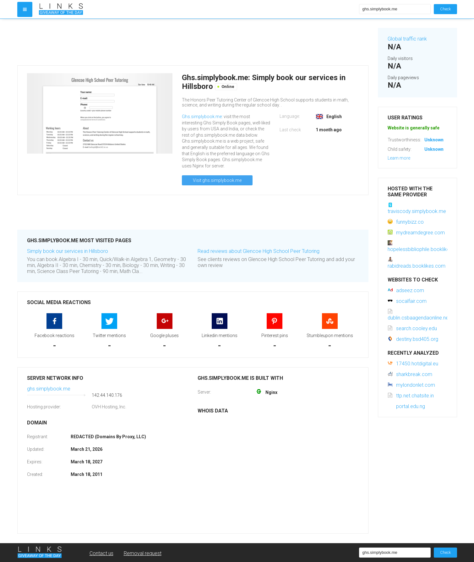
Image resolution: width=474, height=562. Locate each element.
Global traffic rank (407, 39)
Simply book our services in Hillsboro (67, 251)
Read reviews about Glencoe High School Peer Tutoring (258, 251)
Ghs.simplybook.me (202, 116)
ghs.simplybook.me (48, 389)
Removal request (142, 553)
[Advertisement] (192, 42)
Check (445, 9)
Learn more (399, 158)
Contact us (101, 553)
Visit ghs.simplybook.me (217, 180)
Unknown (434, 139)
